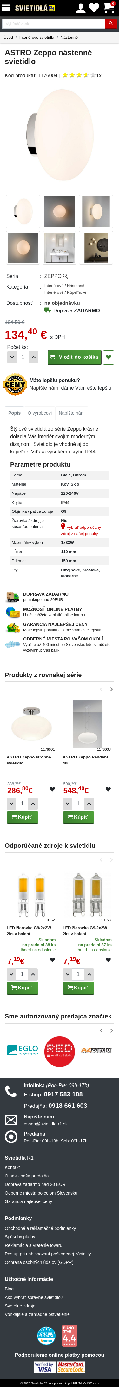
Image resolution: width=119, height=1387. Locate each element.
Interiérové (54, 285)
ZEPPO (56, 276)
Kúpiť (21, 817)
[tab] (14, 413)
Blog (9, 1288)
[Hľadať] (111, 24)
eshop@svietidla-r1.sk (46, 1123)
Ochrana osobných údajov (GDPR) (39, 1262)
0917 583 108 (53, 1094)
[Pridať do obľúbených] (108, 357)
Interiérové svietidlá (36, 37)
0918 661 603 (55, 1105)
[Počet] (23, 357)
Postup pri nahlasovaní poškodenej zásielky (48, 1253)
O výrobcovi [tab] (40, 413)
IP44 (65, 502)
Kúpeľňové (76, 292)
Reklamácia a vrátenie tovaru (33, 1245)
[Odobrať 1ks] (12, 357)
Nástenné (69, 37)
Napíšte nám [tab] (72, 413)
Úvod (8, 37)
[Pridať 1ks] (33, 357)
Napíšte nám (44, 388)
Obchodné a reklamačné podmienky (40, 1228)
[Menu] (7, 8)
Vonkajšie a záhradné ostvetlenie (37, 1314)
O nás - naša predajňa (27, 1175)
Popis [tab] (14, 413)
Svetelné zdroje (20, 1305)
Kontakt (12, 1167)
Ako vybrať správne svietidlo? (34, 1297)
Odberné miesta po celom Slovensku (41, 1192)
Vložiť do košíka (75, 357)
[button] (102, 689)
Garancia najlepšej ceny (28, 1201)
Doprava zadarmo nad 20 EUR (35, 1184)
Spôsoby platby (20, 1236)
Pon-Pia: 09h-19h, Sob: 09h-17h (56, 1140)
